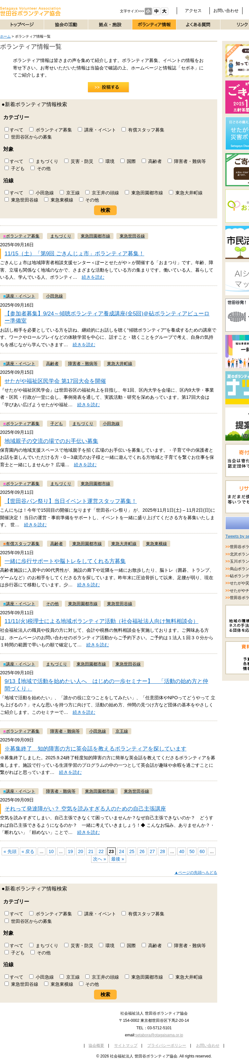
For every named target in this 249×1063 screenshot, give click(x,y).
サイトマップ (125, 1045)
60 (202, 851)
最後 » (117, 858)
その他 (40, 168)
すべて (14, 129)
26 (142, 851)
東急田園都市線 (144, 192)
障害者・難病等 (187, 161)
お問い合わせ (226, 10)
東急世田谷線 (21, 199)
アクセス (193, 10)
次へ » (99, 858)
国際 (128, 161)
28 (162, 851)
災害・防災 (78, 161)
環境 (106, 161)
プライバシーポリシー (166, 1045)
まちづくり (43, 161)
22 (101, 851)
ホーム (5, 36)
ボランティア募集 (50, 129)
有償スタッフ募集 (143, 129)
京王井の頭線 (102, 192)
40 (181, 851)
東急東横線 (58, 199)
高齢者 (152, 161)
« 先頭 (10, 851)
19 (70, 851)
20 (80, 851)
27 (152, 851)
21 (90, 851)
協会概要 (96, 1045)
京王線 (70, 192)
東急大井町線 (186, 192)
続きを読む (93, 277)
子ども (15, 168)
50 (192, 851)
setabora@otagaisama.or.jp (159, 1035)
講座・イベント (97, 129)
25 (132, 851)
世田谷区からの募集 (28, 137)
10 (51, 851)
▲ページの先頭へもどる (195, 872)
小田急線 (41, 192)
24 (121, 851)
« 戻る (28, 851)
